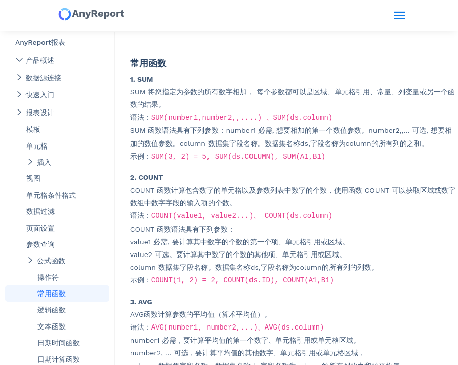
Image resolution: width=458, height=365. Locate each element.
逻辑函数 (51, 310)
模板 (33, 129)
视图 (33, 178)
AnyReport (91, 14)
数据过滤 (40, 211)
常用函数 (51, 293)
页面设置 (40, 228)
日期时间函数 (58, 343)
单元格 (37, 146)
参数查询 (40, 244)
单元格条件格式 (51, 195)
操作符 (48, 277)
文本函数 (51, 326)
